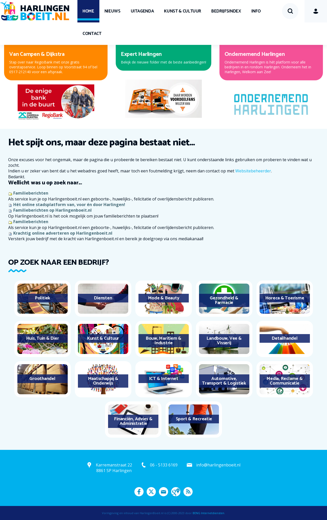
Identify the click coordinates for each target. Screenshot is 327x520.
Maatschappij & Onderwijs (103, 381)
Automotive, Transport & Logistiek (224, 381)
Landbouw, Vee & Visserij (223, 341)
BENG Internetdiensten (208, 513)
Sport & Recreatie (194, 419)
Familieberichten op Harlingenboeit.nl (52, 210)
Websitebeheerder (253, 171)
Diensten (103, 298)
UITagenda (142, 11)
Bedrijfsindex (226, 11)
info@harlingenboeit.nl (218, 465)
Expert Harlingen (141, 54)
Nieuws (112, 11)
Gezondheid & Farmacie (224, 300)
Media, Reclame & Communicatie (284, 381)
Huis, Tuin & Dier (42, 338)
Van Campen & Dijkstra (37, 54)
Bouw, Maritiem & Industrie (163, 341)
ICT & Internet (163, 379)
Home (88, 11)
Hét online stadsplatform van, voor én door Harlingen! (69, 204)
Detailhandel (284, 338)
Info (256, 11)
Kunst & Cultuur (182, 11)
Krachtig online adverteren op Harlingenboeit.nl (62, 233)
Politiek (42, 298)
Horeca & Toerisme (284, 298)
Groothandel (42, 379)
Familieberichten (30, 193)
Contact (92, 33)
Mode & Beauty (163, 298)
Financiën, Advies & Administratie (133, 421)
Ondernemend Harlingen (255, 54)
